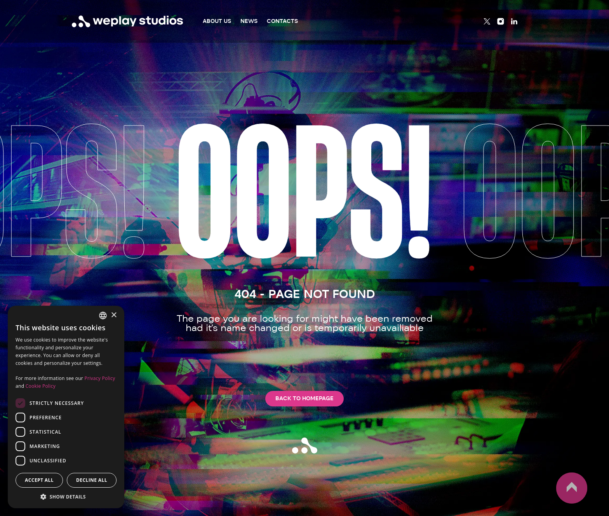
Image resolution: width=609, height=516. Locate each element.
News (249, 21)
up (571, 488)
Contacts (282, 21)
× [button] (114, 315)
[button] (66, 496)
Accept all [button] (39, 480)
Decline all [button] (91, 480)
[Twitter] (487, 21)
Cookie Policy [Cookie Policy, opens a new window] (41, 386)
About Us (217, 21)
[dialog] (66, 407)
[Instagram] (500, 21)
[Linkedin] (514, 21)
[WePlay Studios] (127, 21)
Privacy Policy (99, 378)
